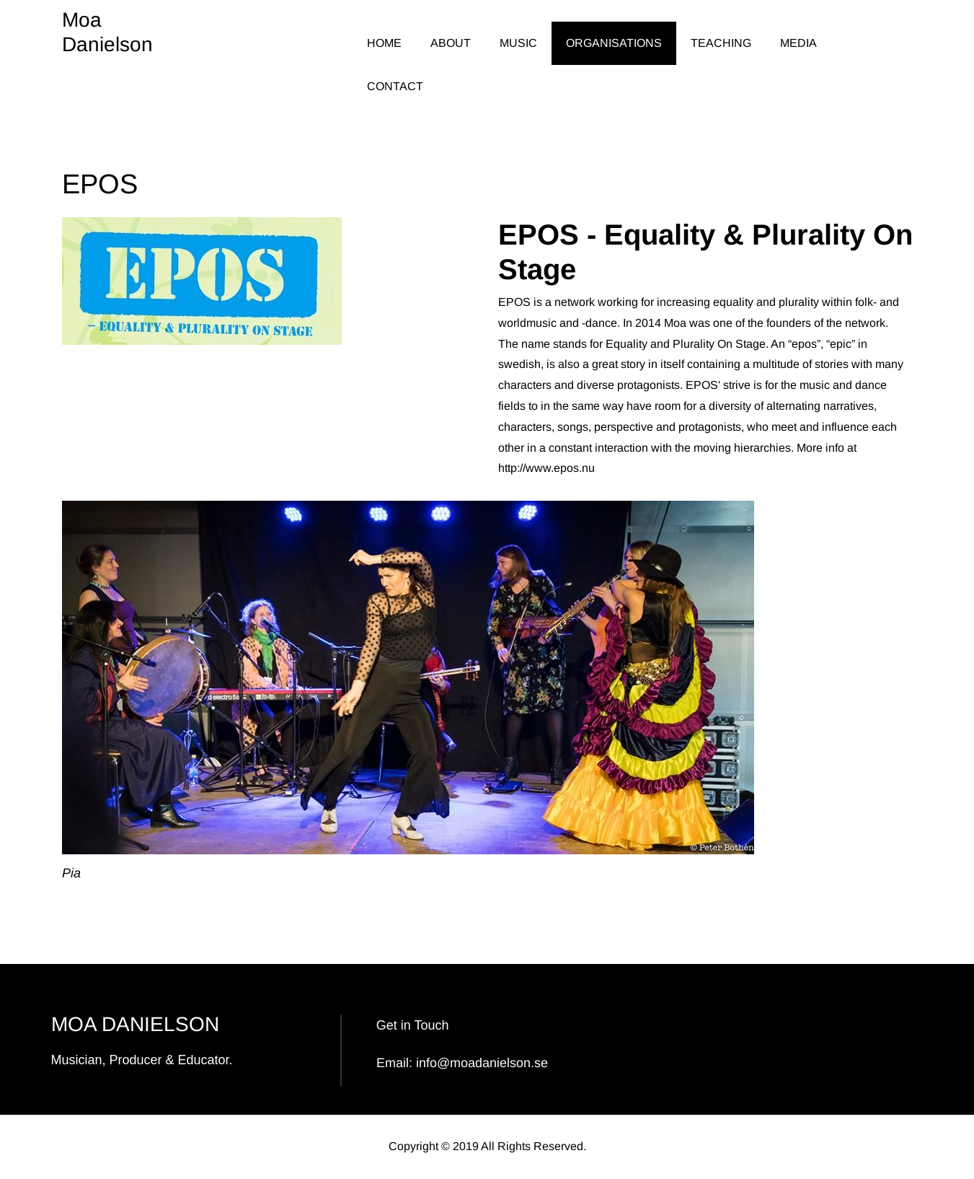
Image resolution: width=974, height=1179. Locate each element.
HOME (384, 43)
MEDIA (798, 43)
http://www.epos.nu (546, 468)
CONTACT (395, 86)
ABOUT (450, 43)
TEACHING (721, 43)
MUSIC (518, 43)
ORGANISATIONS (614, 43)
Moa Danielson (107, 32)
